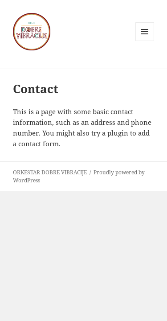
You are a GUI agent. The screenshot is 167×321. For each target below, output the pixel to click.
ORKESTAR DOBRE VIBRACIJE (50, 172)
